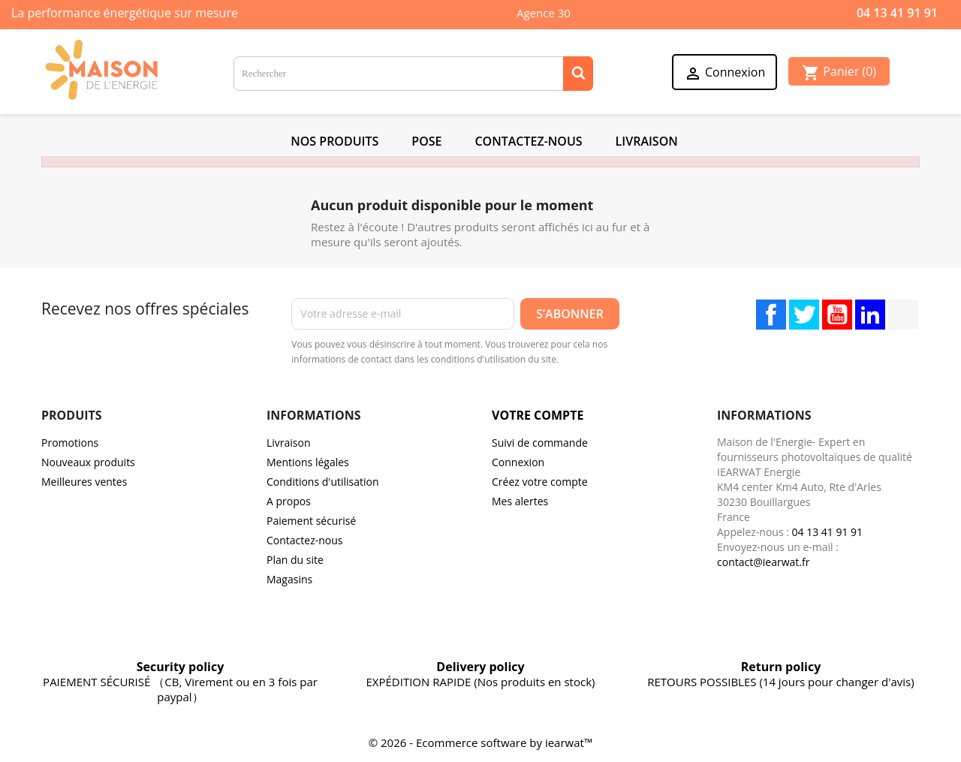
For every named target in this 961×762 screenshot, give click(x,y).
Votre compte (537, 415)
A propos (289, 501)
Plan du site (295, 560)
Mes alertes (520, 501)
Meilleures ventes (84, 481)
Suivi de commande (540, 442)
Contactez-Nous (528, 141)
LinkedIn (870, 315)
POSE (426, 141)
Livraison (647, 141)
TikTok (903, 315)
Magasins (289, 579)
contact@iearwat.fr (763, 562)
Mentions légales (308, 462)
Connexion (518, 462)
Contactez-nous (305, 540)
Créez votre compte (540, 481)
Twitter (804, 315)
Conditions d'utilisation (323, 481)
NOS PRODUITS (334, 141)
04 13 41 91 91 (897, 12)
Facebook (771, 315)
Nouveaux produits (88, 462)
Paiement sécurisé (311, 521)
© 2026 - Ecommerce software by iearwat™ (481, 742)
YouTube (837, 315)
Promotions (69, 442)
